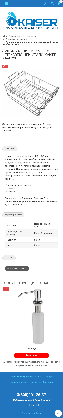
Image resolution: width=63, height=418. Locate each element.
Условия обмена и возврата (26, 382)
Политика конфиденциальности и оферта (31, 376)
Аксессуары (15, 36)
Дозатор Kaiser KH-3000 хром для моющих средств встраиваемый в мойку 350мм (31, 363)
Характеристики (13, 214)
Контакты (47, 382)
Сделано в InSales (31, 413)
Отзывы (9, 257)
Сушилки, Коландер (16, 39)
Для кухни (30, 36)
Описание (10, 148)
